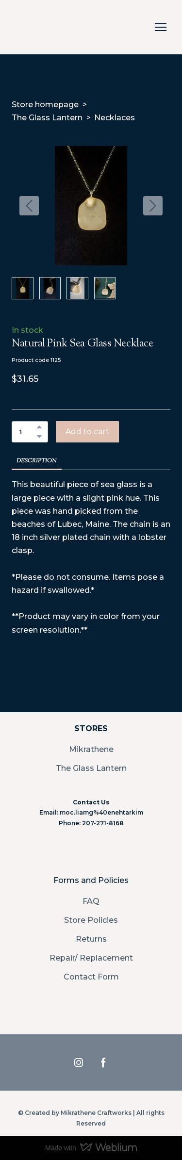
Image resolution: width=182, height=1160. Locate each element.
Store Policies (91, 920)
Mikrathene (91, 749)
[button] (39, 426)
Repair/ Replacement (91, 958)
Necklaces (114, 117)
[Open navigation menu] (160, 27)
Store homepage (45, 104)
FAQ (91, 901)
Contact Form (91, 976)
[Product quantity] (27, 431)
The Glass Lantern (47, 117)
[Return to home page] (22, 27)
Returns (91, 939)
